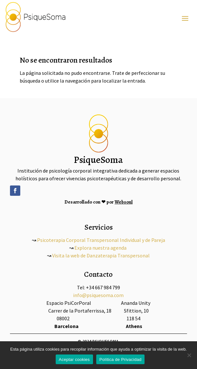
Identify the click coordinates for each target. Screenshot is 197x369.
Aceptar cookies (74, 359)
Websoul (124, 202)
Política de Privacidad (120, 359)
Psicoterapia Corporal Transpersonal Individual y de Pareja (100, 240)
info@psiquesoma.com (98, 295)
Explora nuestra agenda (100, 247)
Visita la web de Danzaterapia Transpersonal (101, 255)
